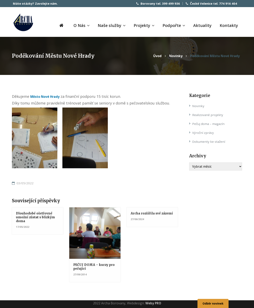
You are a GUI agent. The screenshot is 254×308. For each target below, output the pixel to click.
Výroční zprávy (203, 132)
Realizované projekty (208, 114)
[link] (47, 96)
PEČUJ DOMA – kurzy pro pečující (91, 266)
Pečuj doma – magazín (209, 123)
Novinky (198, 105)
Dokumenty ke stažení (209, 141)
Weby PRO (153, 303)
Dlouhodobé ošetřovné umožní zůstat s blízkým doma (37, 217)
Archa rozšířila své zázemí (147, 215)
